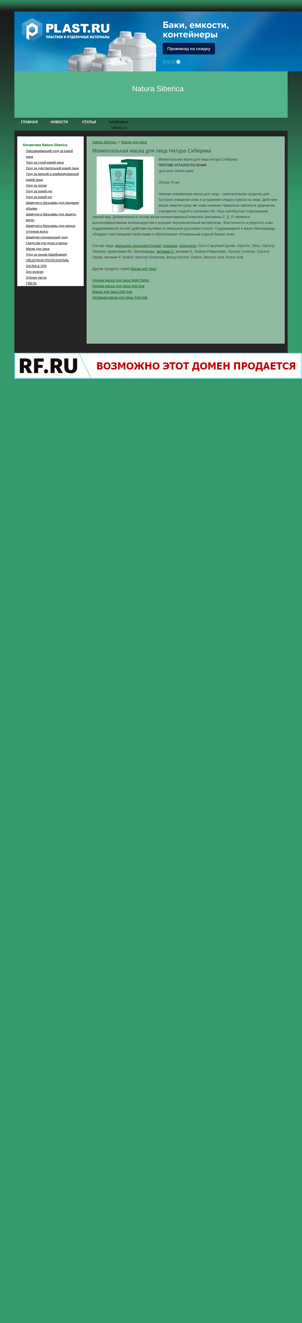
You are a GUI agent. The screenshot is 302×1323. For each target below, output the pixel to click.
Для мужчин (34, 271)
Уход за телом (36, 185)
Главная (29, 122)
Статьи (89, 122)
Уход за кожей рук (39, 191)
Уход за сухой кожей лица (45, 162)
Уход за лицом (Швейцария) (46, 254)
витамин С (165, 252)
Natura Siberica (158, 88)
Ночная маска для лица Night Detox (120, 280)
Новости (59, 122)
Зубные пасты (36, 277)
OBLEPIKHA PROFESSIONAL (47, 260)
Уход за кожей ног (39, 197)
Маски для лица (37, 248)
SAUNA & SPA (36, 266)
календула (187, 246)
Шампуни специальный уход (47, 237)
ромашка (170, 246)
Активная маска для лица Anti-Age (120, 298)
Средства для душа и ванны (47, 243)
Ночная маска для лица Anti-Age (118, 286)
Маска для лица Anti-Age (112, 292)
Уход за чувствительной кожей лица (52, 168)
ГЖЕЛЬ (31, 283)
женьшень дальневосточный (138, 246)
